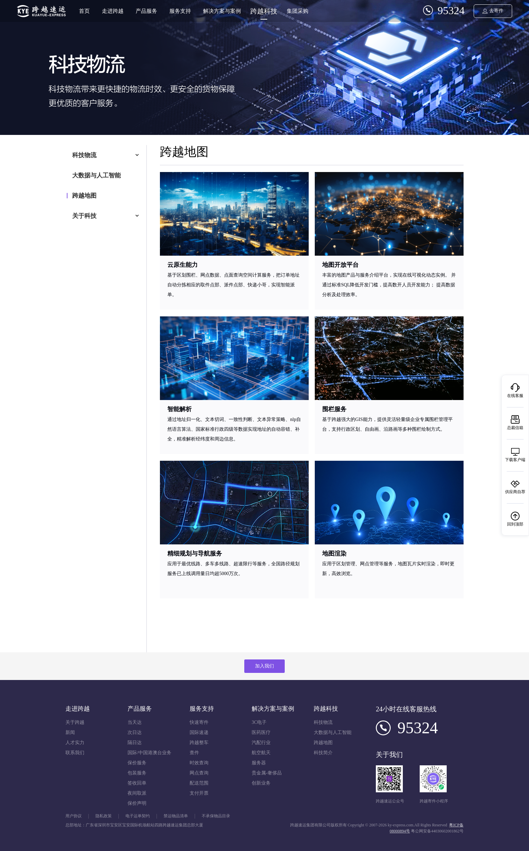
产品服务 (146, 11)
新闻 (70, 732)
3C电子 (259, 722)
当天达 (135, 722)
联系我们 (74, 752)
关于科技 (84, 215)
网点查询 (199, 772)
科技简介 (323, 752)
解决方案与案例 (222, 11)
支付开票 (199, 793)
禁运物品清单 (176, 816)
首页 (84, 11)
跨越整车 (199, 742)
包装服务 (137, 772)
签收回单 (137, 783)
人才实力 (74, 742)
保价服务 (137, 762)
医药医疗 (261, 732)
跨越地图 (84, 195)
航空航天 (261, 752)
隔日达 (135, 742)
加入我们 (264, 666)
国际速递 (199, 732)
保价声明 (137, 803)
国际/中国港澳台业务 (149, 752)
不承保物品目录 (216, 816)
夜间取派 (137, 793)
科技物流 (84, 155)
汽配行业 (261, 742)
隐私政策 (103, 816)
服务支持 (180, 11)
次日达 (135, 732)
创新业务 (261, 783)
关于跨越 (74, 722)
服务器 (259, 762)
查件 (194, 752)
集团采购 (297, 11)
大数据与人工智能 (96, 175)
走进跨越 (112, 11)
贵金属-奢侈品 (267, 772)
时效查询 (199, 762)
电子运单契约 (138, 816)
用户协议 (73, 816)
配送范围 (199, 783)
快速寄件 (199, 722)
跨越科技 (263, 11)
